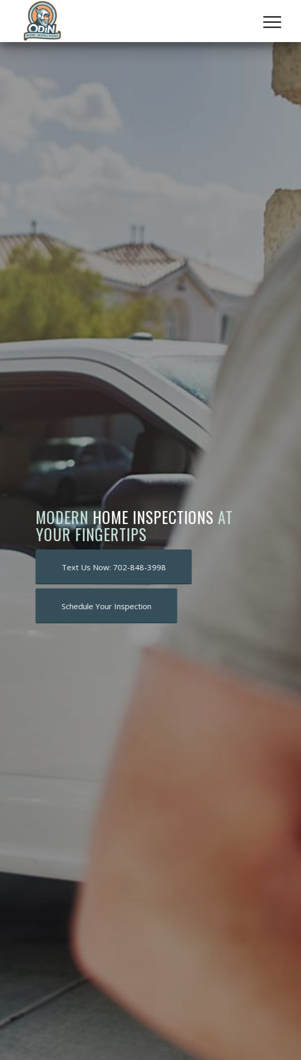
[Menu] (264, 22)
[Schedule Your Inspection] (108, 605)
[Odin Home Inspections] (125, 21)
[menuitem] (264, 22)
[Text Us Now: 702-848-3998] (115, 566)
